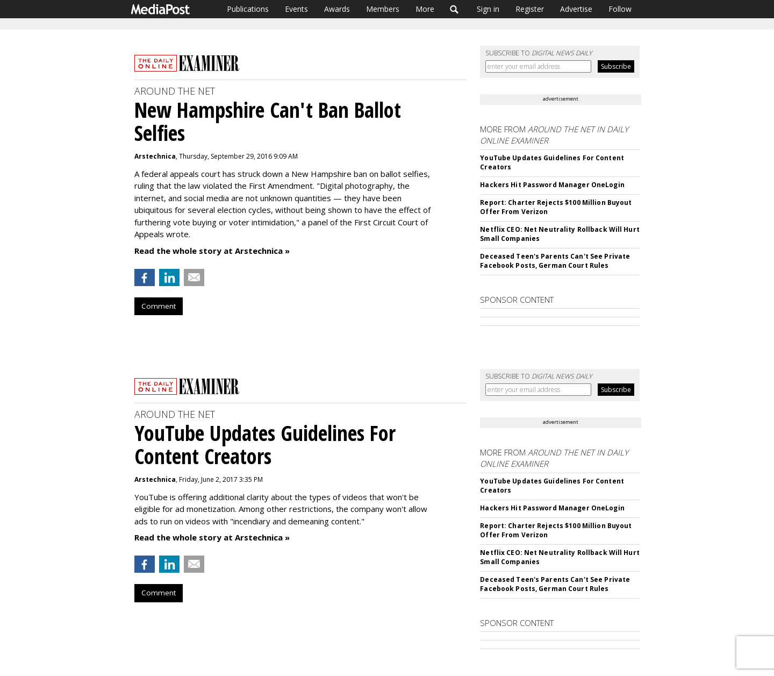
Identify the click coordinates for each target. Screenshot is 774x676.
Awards (337, 9)
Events (296, 9)
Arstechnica (155, 156)
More (424, 9)
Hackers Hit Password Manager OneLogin (552, 184)
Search (454, 9)
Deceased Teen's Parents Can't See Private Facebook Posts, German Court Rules (555, 261)
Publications (248, 9)
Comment (158, 306)
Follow (620, 9)
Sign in (488, 9)
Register (529, 9)
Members (382, 9)
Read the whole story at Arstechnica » (212, 250)
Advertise (576, 9)
